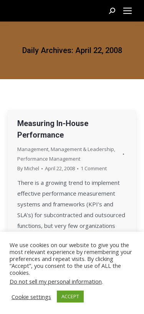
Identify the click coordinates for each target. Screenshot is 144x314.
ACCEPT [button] (70, 296)
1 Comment (94, 168)
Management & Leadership (82, 149)
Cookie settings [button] (31, 296)
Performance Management (48, 158)
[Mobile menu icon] (127, 10)
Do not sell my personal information (56, 281)
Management (32, 149)
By (28, 168)
